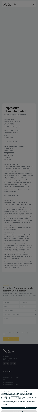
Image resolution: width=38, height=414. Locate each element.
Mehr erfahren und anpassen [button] (19, 411)
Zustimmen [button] (28, 407)
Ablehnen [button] (10, 407)
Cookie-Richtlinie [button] (15, 396)
